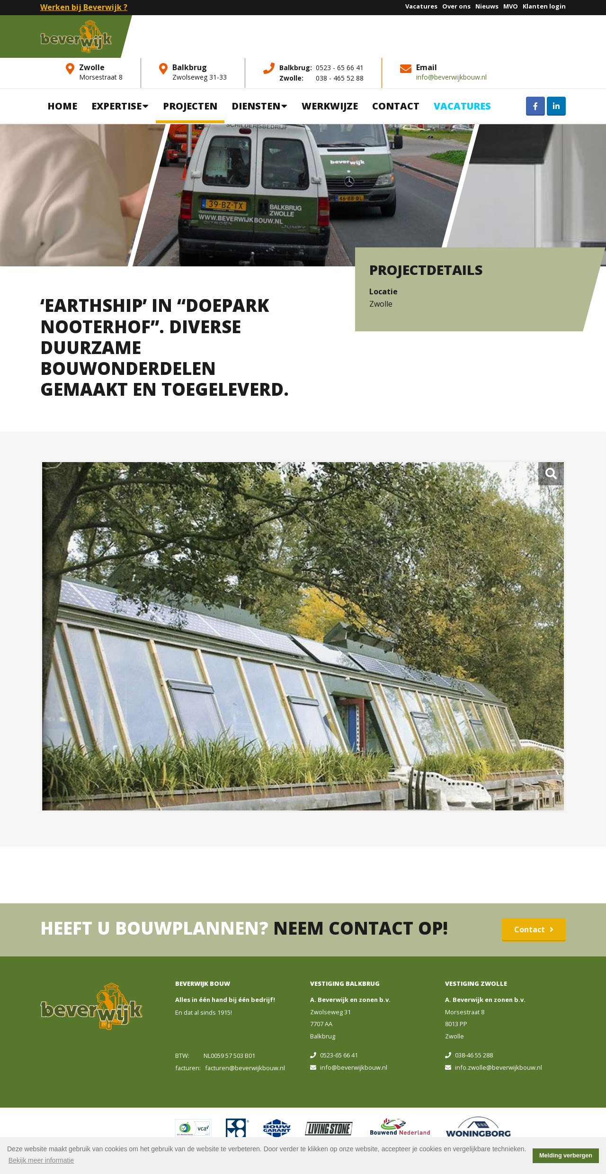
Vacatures (421, 6)
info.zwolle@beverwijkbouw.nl (493, 1067)
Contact (395, 106)
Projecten (190, 106)
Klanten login (544, 6)
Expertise (120, 106)
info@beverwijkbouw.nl (451, 77)
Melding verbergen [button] (565, 1155)
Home (62, 106)
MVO (510, 6)
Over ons (456, 6)
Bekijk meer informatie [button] (41, 1160)
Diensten (259, 106)
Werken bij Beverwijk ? (83, 7)
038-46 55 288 (469, 1055)
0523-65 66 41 (334, 1055)
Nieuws (487, 6)
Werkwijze (330, 106)
